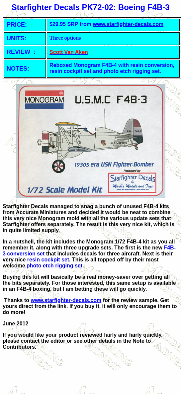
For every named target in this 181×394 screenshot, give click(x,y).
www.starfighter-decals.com (128, 24)
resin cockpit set (48, 259)
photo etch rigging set (54, 265)
